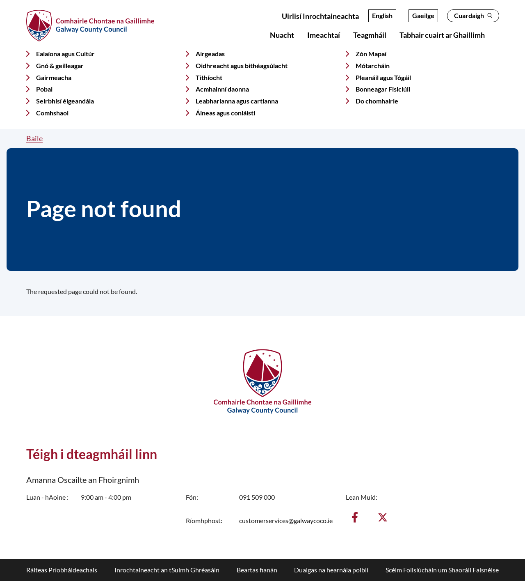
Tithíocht (209, 77)
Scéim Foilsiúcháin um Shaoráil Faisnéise (442, 570)
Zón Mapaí (371, 53)
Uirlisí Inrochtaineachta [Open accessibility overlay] (320, 16)
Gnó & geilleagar (60, 65)
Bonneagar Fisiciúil (383, 89)
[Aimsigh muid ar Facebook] (355, 517)
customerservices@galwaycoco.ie (286, 520)
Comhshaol (52, 113)
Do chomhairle (377, 101)
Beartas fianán (257, 570)
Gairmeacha (53, 77)
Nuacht (282, 34)
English (382, 15)
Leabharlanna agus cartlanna (237, 101)
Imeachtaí (323, 34)
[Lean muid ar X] (383, 517)
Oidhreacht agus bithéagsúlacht (242, 65)
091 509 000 (257, 497)
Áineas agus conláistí (225, 113)
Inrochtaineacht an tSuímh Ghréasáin (166, 570)
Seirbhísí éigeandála (65, 101)
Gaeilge (423, 15)
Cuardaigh (473, 15)
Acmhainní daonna (222, 89)
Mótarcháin (373, 65)
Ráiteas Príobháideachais (61, 570)
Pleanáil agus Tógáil (383, 77)
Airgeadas (210, 53)
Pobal (44, 89)
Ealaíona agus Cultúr (65, 53)
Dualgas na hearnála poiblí (331, 570)
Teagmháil (369, 34)
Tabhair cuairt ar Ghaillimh (442, 34)
